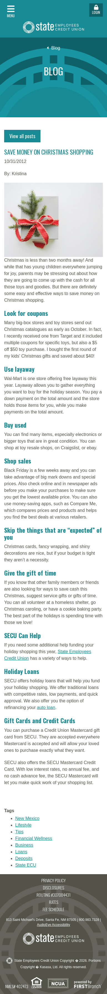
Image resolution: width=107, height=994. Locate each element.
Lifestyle (23, 825)
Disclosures (53, 887)
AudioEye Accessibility (53, 925)
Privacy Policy (53, 880)
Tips (19, 831)
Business (24, 845)
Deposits (23, 858)
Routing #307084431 (54, 895)
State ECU (25, 865)
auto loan (46, 707)
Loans (21, 851)
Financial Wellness (33, 838)
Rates (53, 902)
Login (96, 10)
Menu (11, 11)
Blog (55, 48)
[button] (27, 10)
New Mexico (27, 818)
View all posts (22, 136)
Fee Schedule (53, 909)
